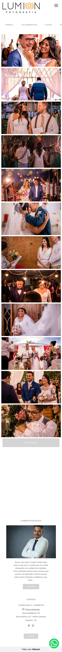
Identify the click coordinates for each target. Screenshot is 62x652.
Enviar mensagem (32, 609)
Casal (49, 25)
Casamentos (29, 25)
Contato (31, 636)
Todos (9, 25)
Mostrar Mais (31, 443)
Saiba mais (31, 586)
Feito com (31, 649)
